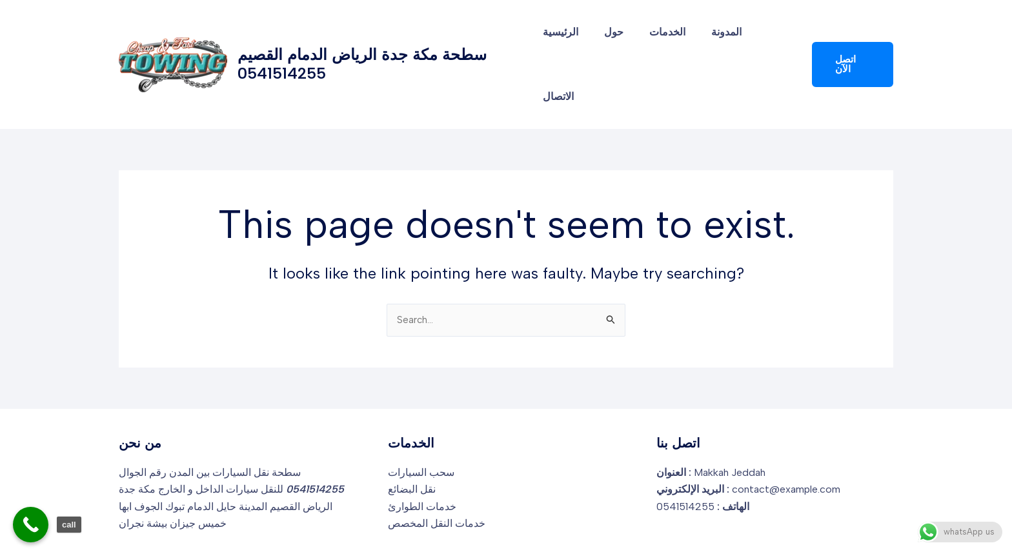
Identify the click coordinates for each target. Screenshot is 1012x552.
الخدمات (664, 38)
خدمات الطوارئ (422, 454)
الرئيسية (567, 38)
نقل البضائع (412, 437)
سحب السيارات (421, 420)
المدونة (718, 38)
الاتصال (769, 38)
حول (615, 38)
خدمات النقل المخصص (436, 472)
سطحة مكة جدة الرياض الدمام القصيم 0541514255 (362, 37)
